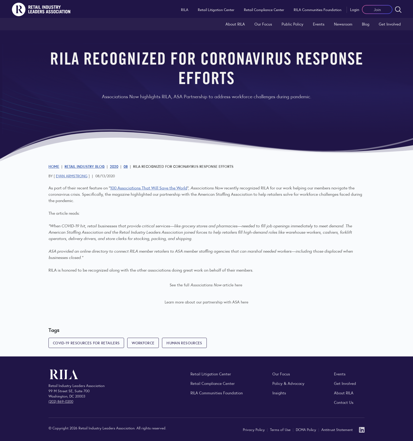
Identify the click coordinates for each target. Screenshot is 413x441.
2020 (114, 166)
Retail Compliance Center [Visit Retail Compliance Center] (212, 383)
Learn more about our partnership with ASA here (206, 302)
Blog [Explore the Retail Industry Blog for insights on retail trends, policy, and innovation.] (365, 24)
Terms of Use (281, 429)
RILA (184, 9)
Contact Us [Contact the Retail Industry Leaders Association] (343, 402)
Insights (279, 393)
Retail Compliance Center (264, 9)
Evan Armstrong (71, 175)
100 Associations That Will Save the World (148, 188)
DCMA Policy (306, 429)
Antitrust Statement (337, 429)
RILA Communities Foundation (317, 9)
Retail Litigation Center (216, 9)
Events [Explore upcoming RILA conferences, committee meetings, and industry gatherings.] (340, 374)
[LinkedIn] (362, 429)
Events (318, 24)
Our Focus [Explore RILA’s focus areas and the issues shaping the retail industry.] (263, 24)
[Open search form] (398, 9)
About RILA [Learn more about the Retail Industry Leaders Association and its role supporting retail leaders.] (235, 24)
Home (53, 166)
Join (377, 9)
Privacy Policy (254, 429)
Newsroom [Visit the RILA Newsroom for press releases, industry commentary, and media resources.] (343, 24)
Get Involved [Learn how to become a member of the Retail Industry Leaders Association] (390, 24)
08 (126, 166)
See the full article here (206, 285)
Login (354, 9)
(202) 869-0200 (60, 401)
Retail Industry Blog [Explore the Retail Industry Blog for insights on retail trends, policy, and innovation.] (85, 166)
